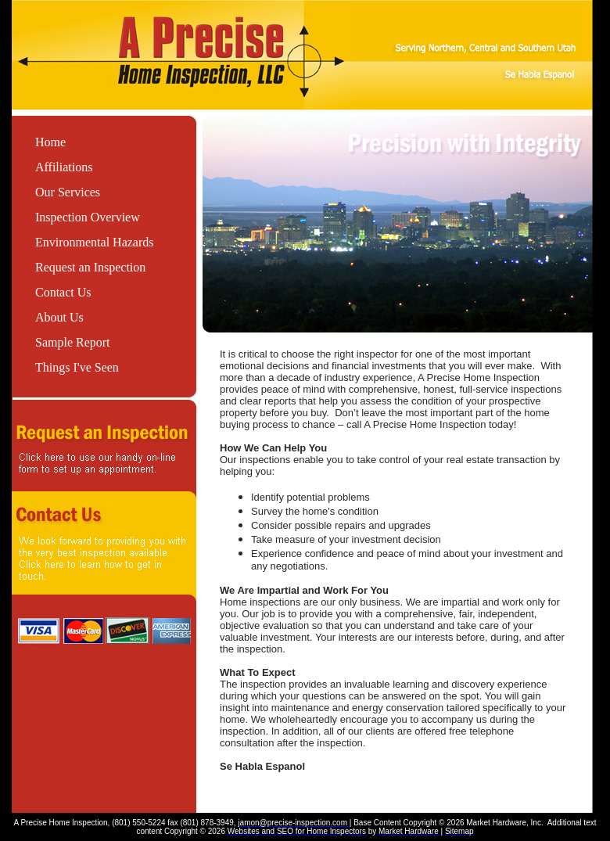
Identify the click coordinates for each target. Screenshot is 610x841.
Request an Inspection (90, 267)
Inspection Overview (87, 217)
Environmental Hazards (94, 242)
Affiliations (63, 167)
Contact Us (63, 292)
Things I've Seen (77, 367)
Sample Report (72, 342)
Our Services (67, 192)
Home (50, 142)
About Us (59, 317)
